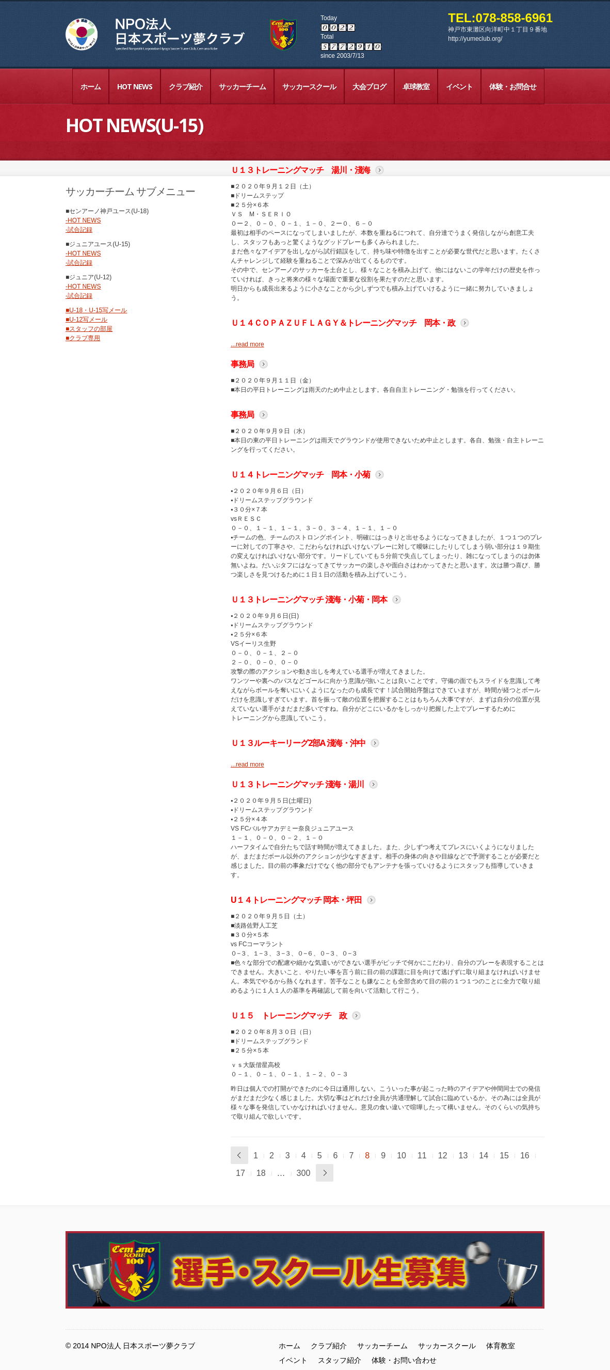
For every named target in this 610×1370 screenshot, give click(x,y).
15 (504, 1155)
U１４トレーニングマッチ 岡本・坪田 (296, 899)
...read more (247, 344)
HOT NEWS (134, 86)
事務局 (242, 364)
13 (463, 1155)
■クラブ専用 (83, 338)
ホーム (91, 86)
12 (442, 1155)
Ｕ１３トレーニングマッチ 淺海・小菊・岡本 (309, 599)
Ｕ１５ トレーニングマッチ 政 (289, 1015)
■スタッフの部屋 (89, 328)
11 (422, 1155)
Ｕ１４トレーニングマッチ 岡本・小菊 (300, 474)
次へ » (324, 1173)
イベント (459, 86)
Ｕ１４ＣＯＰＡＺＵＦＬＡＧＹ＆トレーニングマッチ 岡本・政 (343, 322)
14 (483, 1155)
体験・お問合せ (512, 86)
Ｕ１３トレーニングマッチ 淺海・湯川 (297, 784)
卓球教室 (416, 86)
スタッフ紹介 (339, 1360)
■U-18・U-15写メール (96, 310)
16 (524, 1155)
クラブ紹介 (185, 86)
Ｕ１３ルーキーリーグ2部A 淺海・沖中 (298, 742)
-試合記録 (79, 229)
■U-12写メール (86, 319)
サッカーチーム (242, 86)
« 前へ (239, 1155)
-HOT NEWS (83, 220)
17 (240, 1173)
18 (261, 1173)
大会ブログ (369, 86)
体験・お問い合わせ (404, 1360)
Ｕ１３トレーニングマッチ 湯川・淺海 (300, 170)
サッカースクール (309, 86)
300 (304, 1173)
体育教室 (500, 1346)
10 (401, 1155)
